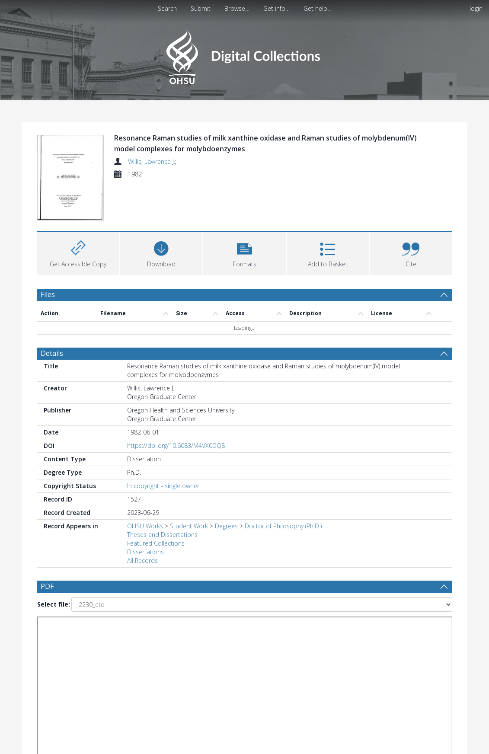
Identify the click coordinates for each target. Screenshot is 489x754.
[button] (244, 252)
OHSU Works (145, 526)
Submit (201, 8)
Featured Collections (156, 543)
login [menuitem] (476, 8)
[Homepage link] (244, 55)
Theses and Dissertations (162, 534)
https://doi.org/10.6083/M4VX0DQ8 (176, 445)
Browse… (236, 8)
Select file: (53, 604)
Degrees (226, 526)
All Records (142, 560)
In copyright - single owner (163, 486)
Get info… (276, 8)
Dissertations (145, 552)
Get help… (318, 8)
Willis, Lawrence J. (151, 161)
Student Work (189, 526)
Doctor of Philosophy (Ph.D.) (283, 526)
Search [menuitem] (167, 8)
